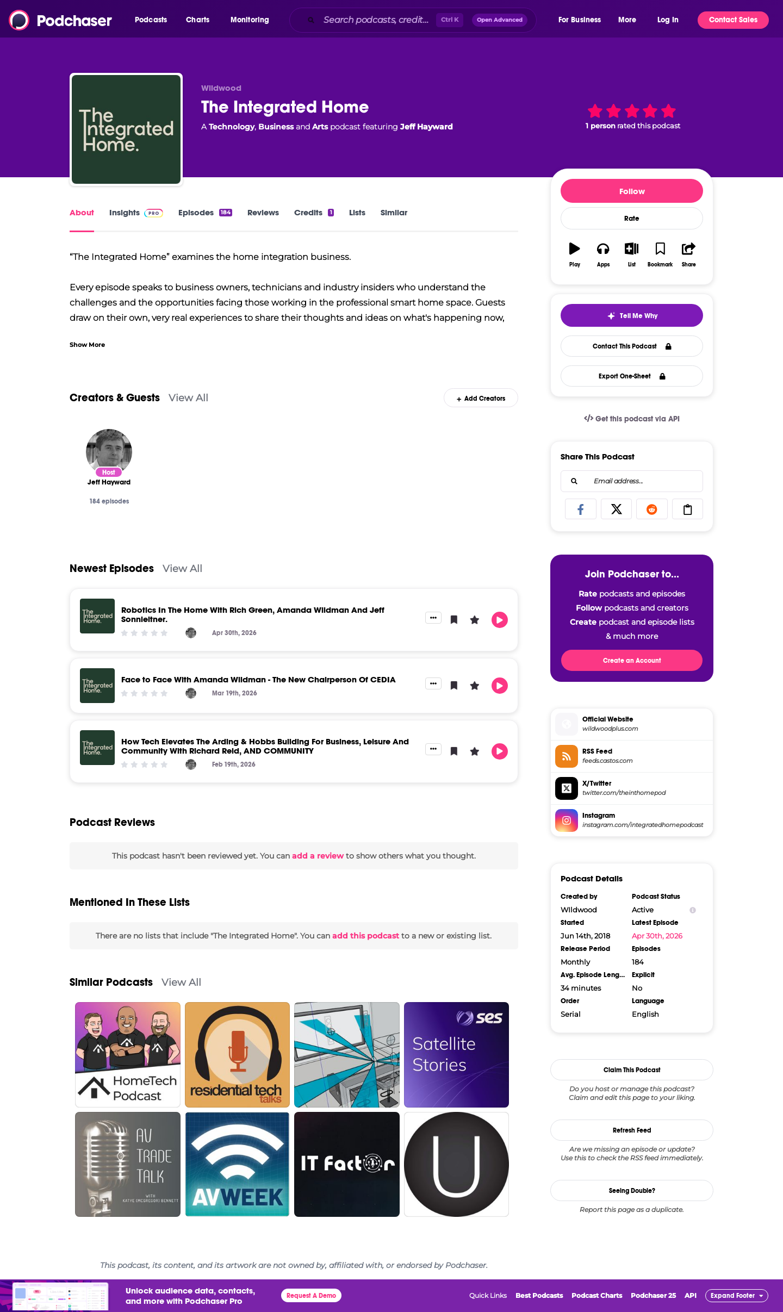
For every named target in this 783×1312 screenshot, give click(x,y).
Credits (313, 212)
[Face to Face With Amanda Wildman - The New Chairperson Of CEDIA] (97, 685)
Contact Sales (733, 19)
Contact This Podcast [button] (632, 346)
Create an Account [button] (632, 660)
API (691, 1295)
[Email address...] (632, 481)
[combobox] (423, 20)
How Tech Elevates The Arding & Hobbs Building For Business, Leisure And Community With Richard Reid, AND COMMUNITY (265, 746)
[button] (153, 20)
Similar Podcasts (111, 982)
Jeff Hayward (426, 127)
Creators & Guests (115, 398)
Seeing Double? (632, 1191)
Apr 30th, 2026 (657, 935)
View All (188, 397)
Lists (357, 212)
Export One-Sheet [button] (632, 376)
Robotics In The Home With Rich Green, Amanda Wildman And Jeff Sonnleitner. (252, 614)
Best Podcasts (539, 1295)
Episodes (205, 212)
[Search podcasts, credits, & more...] (377, 20)
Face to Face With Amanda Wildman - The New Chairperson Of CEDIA (258, 679)
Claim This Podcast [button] (632, 1070)
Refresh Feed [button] (632, 1130)
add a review (318, 856)
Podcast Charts (596, 1295)
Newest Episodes (112, 568)
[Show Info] (692, 910)
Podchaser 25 (653, 1295)
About (82, 212)
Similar (394, 212)
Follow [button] (632, 191)
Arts (320, 127)
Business (276, 127)
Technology (231, 127)
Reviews (263, 212)
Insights (136, 212)
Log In (668, 19)
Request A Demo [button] (311, 1295)
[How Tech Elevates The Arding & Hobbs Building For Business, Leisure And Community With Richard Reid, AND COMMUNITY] (97, 747)
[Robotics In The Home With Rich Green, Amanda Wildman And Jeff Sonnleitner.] (97, 616)
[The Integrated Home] (126, 129)
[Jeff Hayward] (109, 452)
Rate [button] (631, 218)
